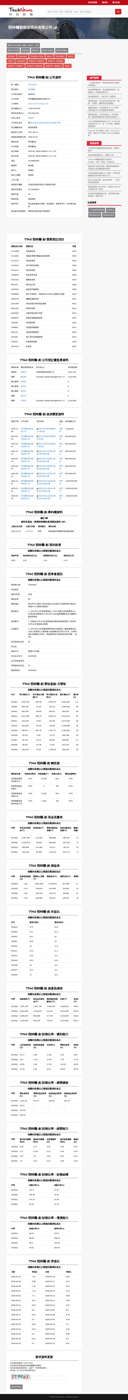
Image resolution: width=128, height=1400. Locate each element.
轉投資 (49, 56)
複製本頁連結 (47, 50)
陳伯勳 (23, 377)
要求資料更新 (16, 1387)
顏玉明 (23, 391)
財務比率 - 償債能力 (53, 66)
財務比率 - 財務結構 (34, 66)
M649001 (29, 531)
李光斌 (23, 400)
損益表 (70, 56)
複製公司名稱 (13, 50)
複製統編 (25, 50)
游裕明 (23, 381)
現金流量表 (60, 56)
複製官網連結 (61, 50)
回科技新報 (92, 2)
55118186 (32, 84)
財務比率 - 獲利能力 (36, 61)
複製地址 (35, 50)
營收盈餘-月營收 (37, 56)
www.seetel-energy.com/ (38, 104)
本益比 (10, 61)
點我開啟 (32, 89)
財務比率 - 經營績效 (55, 61)
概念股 (105, 2)
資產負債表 (21, 61)
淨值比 (67, 66)
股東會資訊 (22, 56)
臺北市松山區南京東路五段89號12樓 (45, 123)
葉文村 (23, 396)
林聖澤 (31, 118)
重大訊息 (116, 2)
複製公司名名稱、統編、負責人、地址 (23, 45)
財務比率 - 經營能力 (15, 66)
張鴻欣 (23, 386)
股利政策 (11, 56)
